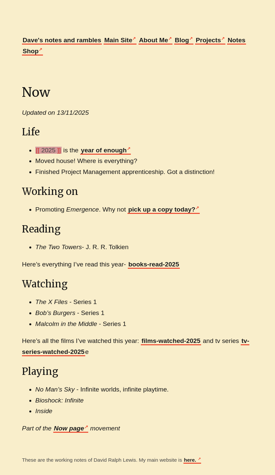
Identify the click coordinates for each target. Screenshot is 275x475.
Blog (182, 40)
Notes (236, 40)
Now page (69, 428)
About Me (153, 40)
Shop (31, 51)
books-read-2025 (153, 264)
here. (191, 460)
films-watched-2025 (170, 340)
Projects (208, 40)
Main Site (118, 40)
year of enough (104, 150)
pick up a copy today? (161, 209)
